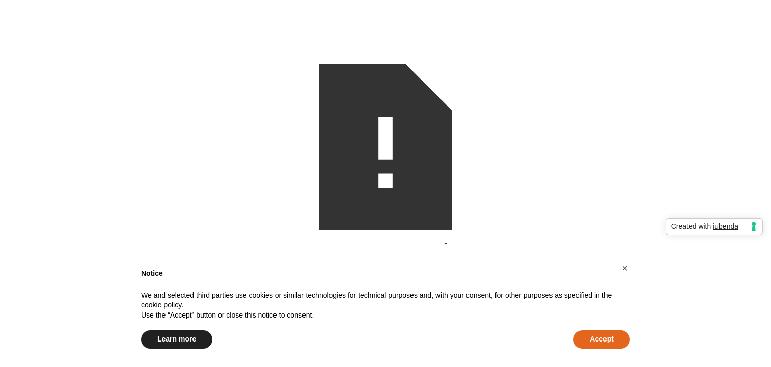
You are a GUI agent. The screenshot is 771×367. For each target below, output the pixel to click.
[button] (625, 268)
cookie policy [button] (161, 305)
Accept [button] (602, 339)
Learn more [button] (176, 339)
